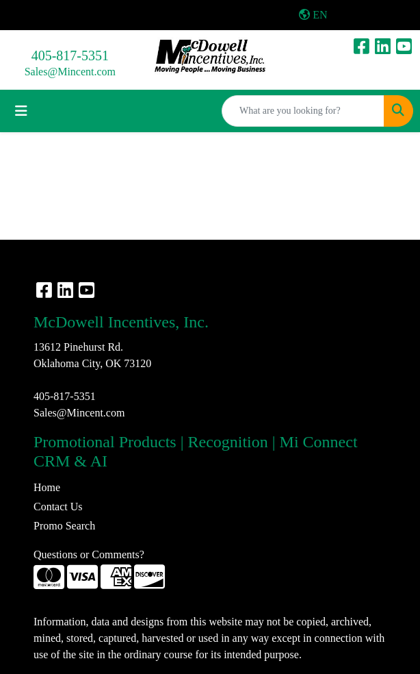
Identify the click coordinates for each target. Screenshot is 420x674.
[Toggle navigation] (21, 111)
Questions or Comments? (89, 554)
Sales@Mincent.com (70, 71)
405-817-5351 (70, 55)
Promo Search (64, 526)
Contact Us (58, 506)
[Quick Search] (303, 111)
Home (47, 487)
